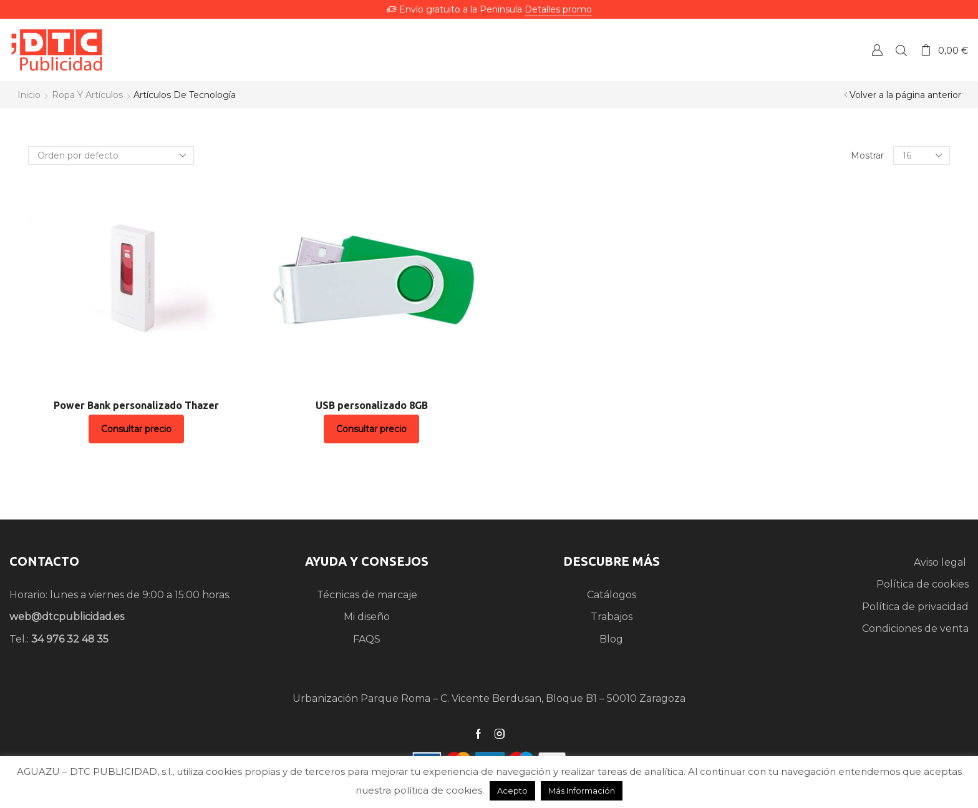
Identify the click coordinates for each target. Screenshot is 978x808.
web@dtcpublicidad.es (66, 617)
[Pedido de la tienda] (111, 155)
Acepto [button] (512, 791)
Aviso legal (941, 562)
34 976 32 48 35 (70, 639)
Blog (611, 639)
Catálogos (611, 595)
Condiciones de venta (915, 628)
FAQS (366, 639)
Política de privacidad (915, 607)
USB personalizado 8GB (372, 405)
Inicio (29, 95)
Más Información (581, 791)
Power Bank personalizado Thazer (136, 405)
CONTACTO (44, 561)
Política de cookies (922, 584)
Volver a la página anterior (905, 95)
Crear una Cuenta (877, 50)
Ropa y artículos (87, 95)
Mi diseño (367, 617)
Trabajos (611, 617)
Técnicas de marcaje (367, 595)
